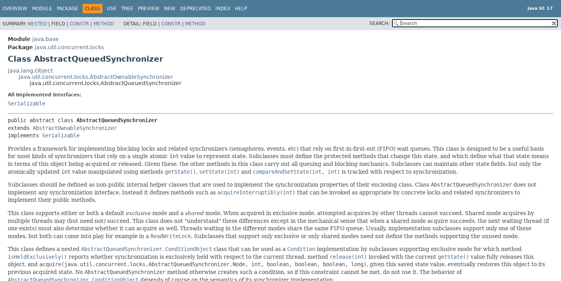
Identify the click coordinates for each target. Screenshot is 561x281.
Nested (37, 24)
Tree (127, 8)
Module (42, 8)
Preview (148, 8)
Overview (14, 8)
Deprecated (195, 8)
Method (104, 24)
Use (111, 8)
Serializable (26, 103)
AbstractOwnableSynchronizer (75, 128)
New (169, 8)
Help (241, 8)
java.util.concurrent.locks (69, 47)
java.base (45, 39)
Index (222, 8)
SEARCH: (379, 23)
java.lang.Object (30, 71)
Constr (79, 24)
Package (67, 8)
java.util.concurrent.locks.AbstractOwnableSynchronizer (96, 77)
